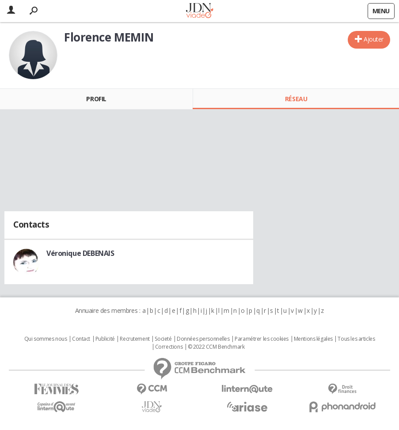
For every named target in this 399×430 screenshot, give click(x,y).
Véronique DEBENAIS (80, 253)
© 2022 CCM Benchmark (216, 347)
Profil (96, 99)
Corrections (168, 347)
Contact (81, 339)
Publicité (105, 339)
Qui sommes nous (45, 339)
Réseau (296, 99)
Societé (163, 339)
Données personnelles (203, 339)
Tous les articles (356, 339)
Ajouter (374, 39)
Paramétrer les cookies (262, 339)
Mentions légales (313, 339)
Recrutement (134, 339)
